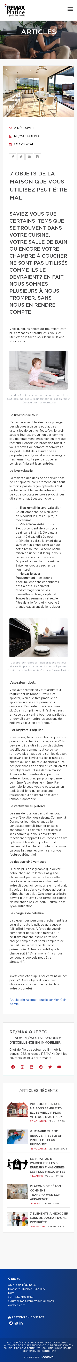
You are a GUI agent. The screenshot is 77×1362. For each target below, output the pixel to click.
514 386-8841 (24, 1297)
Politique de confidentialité (22, 1348)
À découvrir (22, 128)
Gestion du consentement (39, 1351)
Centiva (47, 1357)
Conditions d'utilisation (57, 1348)
